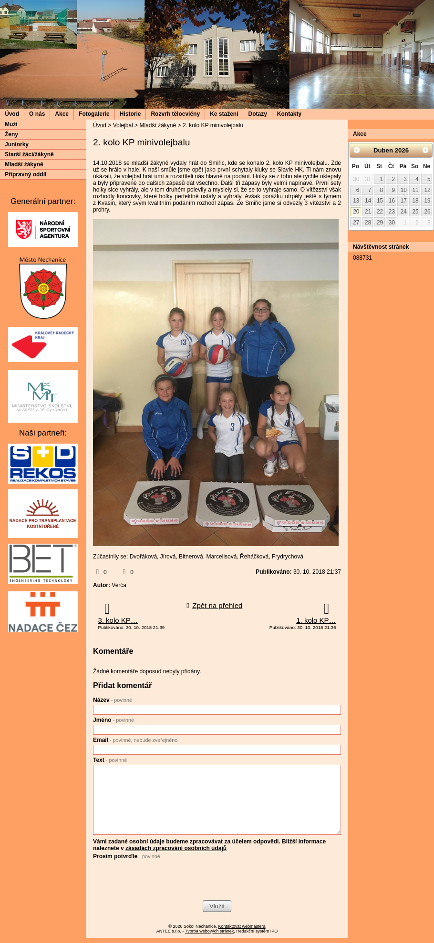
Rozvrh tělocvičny (175, 114)
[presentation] (165, 881)
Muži (11, 124)
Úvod (12, 114)
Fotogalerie (94, 114)
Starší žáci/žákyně (29, 154)
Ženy (11, 134)
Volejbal (123, 125)
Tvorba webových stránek (209, 931)
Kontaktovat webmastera (242, 926)
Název (112, 700)
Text (110, 760)
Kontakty (289, 114)
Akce (62, 114)
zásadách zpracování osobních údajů (176, 848)
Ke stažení (224, 114)
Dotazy (257, 114)
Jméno (113, 720)
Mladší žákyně (157, 125)
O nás (37, 114)
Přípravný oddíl (25, 174)
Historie (130, 114)
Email (135, 740)
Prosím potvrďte (126, 856)
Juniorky (17, 144)
